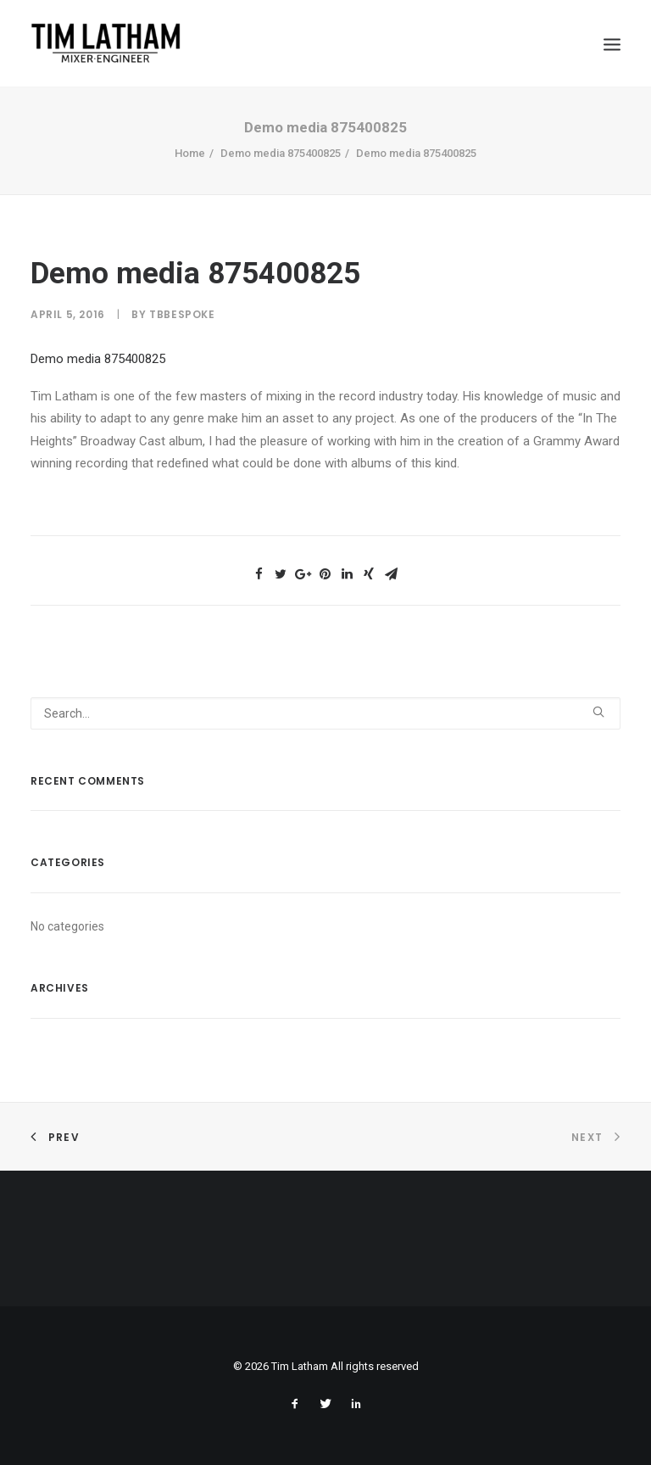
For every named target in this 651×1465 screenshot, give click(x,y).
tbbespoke (181, 314)
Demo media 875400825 (280, 153)
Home (190, 153)
